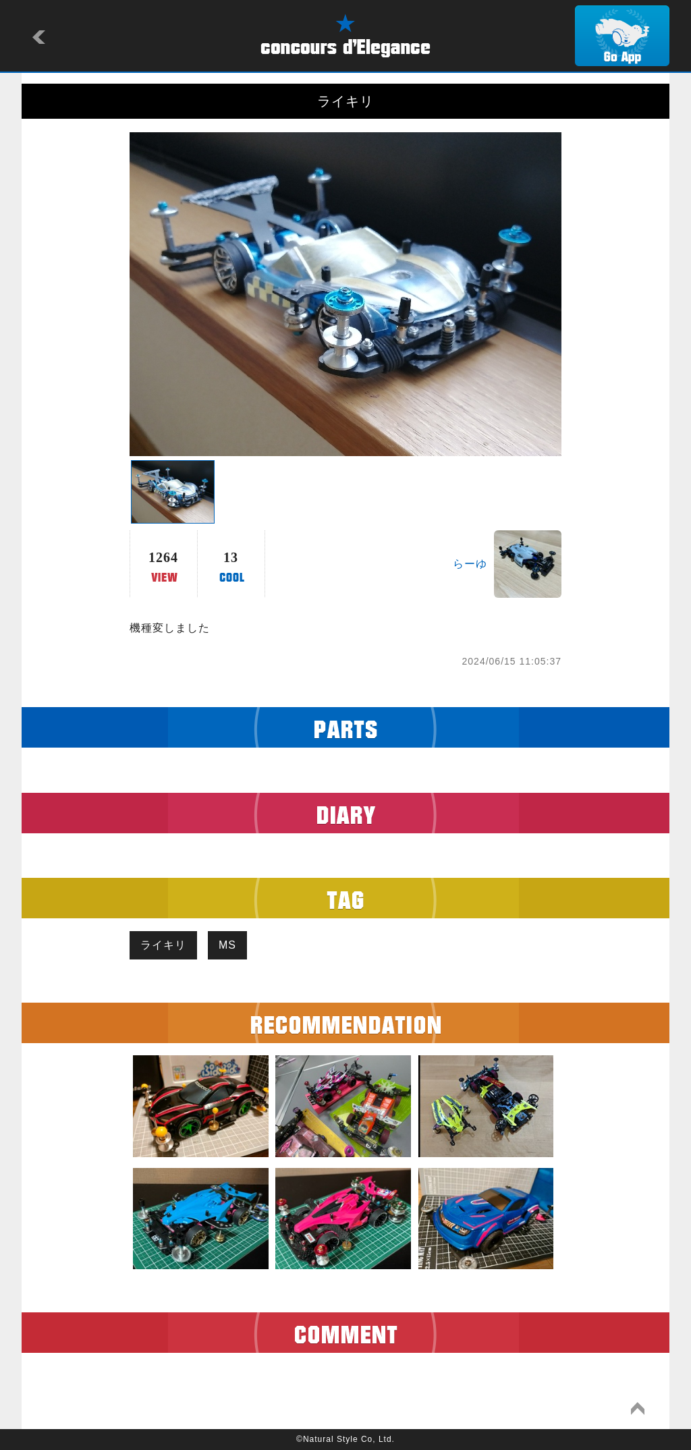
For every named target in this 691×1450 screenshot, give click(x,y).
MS (227, 945)
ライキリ (163, 945)
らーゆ (470, 563)
